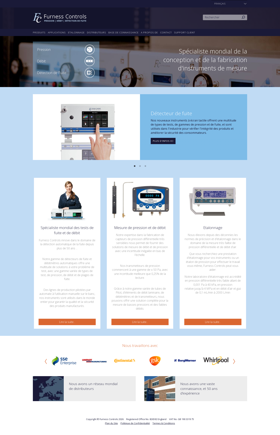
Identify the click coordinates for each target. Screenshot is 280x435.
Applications (57, 32)
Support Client (184, 32)
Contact (166, 32)
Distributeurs (96, 32)
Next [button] (234, 361)
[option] (140, 127)
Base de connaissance (123, 32)
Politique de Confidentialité (135, 423)
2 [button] (140, 166)
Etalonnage (76, 32)
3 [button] (145, 166)
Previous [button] (45, 361)
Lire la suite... (67, 322)
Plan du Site (111, 423)
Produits (39, 32)
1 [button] (134, 166)
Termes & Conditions (163, 423)
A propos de (149, 32)
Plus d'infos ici (163, 141)
